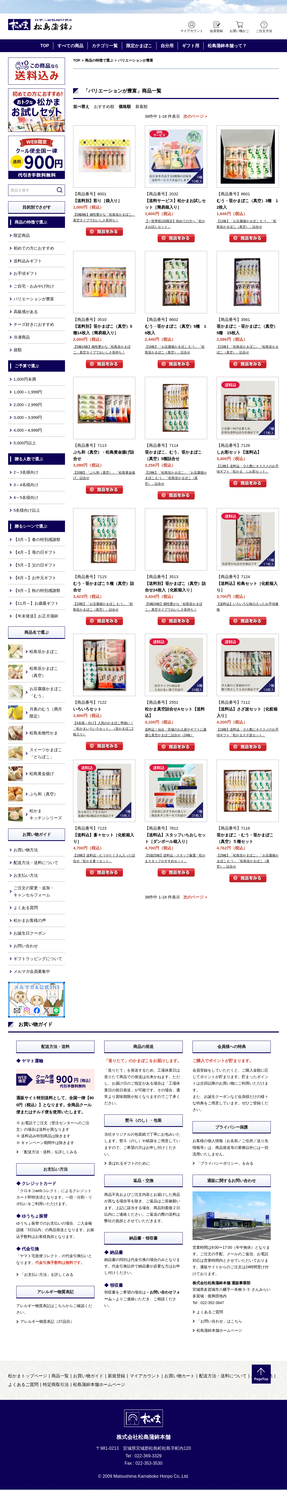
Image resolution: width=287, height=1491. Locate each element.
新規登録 (116, 1377)
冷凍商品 (22, 338)
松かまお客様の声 (30, 922)
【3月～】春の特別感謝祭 (37, 541)
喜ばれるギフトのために (129, 1164)
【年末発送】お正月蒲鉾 (36, 617)
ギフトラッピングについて (38, 960)
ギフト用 (190, 47)
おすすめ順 (104, 108)
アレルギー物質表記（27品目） (47, 1323)
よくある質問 (26, 909)
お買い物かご (239, 31)
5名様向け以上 (27, 511)
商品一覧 (60, 1377)
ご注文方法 (264, 31)
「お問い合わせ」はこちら (219, 1322)
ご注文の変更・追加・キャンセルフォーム (34, 893)
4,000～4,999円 (28, 431)
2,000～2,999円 (28, 406)
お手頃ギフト (26, 275)
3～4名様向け (26, 486)
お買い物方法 (26, 851)
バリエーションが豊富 (34, 300)
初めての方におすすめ (34, 249)
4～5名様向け (26, 499)
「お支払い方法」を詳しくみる (46, 1276)
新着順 (141, 108)
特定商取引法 (56, 1386)
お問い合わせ (26, 947)
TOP (44, 47)
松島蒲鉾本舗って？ (227, 47)
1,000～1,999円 (28, 393)
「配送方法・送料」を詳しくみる (48, 1153)
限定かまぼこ (139, 47)
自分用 (167, 47)
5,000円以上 (25, 444)
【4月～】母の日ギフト (35, 553)
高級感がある (26, 313)
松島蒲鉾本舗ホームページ (219, 1332)
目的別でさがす (36, 208)
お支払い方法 (26, 876)
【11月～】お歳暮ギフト (36, 604)
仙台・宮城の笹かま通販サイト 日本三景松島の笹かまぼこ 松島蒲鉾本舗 (54, 27)
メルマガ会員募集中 (32, 972)
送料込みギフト (28, 262)
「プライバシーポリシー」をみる (225, 1164)
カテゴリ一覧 (105, 47)
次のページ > (195, 117)
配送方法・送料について (36, 864)
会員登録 (216, 31)
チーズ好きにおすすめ (34, 325)
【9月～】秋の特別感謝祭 (37, 592)
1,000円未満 (25, 380)
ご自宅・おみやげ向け (34, 287)
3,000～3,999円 (28, 418)
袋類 (18, 351)
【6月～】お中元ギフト (35, 579)
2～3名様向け (26, 473)
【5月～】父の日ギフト (35, 566)
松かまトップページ (27, 1377)
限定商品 (22, 236)
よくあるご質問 (210, 1313)
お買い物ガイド (88, 1377)
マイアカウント (191, 31)
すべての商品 (70, 47)
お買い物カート (179, 1377)
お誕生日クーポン (30, 934)
